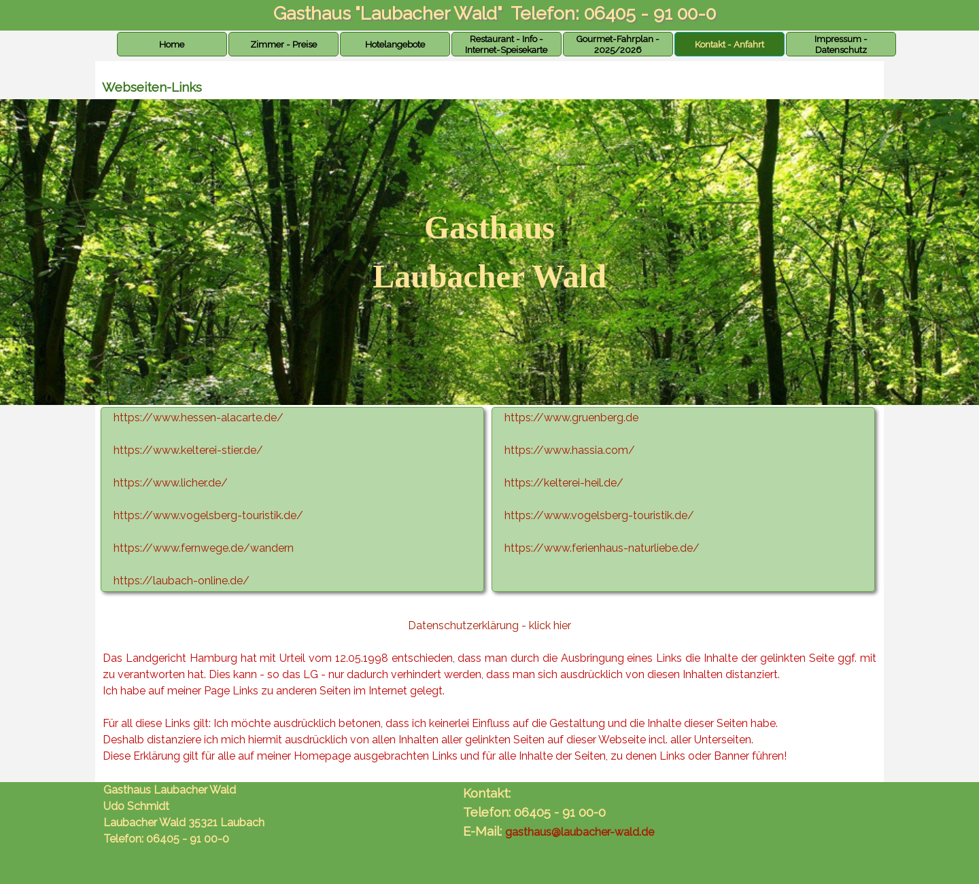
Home (171, 44)
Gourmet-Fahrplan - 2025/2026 (617, 44)
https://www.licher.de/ (171, 482)
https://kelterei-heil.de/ (563, 482)
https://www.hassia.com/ (569, 450)
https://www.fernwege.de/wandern (204, 548)
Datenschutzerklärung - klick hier (489, 625)
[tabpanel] (489, 252)
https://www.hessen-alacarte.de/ (199, 417)
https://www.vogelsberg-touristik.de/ (599, 515)
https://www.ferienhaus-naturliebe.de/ (602, 548)
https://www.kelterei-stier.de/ (188, 450)
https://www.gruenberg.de (571, 417)
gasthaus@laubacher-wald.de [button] (579, 832)
